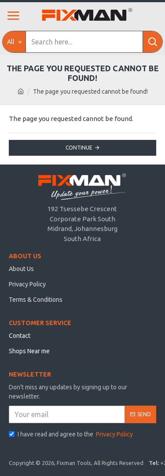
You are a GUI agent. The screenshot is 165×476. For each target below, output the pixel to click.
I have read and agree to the (71, 434)
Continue (79, 147)
